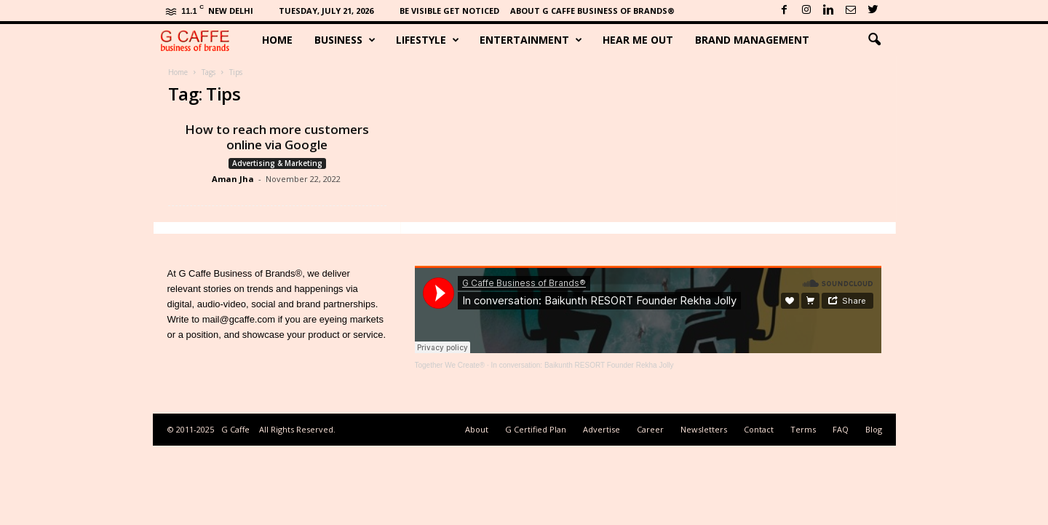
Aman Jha (233, 178)
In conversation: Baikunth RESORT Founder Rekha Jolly (582, 365)
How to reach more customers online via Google (277, 137)
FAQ (841, 429)
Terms (803, 429)
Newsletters (703, 429)
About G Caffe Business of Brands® (592, 10)
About (476, 429)
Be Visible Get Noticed (449, 10)
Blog (873, 429)
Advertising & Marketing (277, 163)
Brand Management (752, 40)
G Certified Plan (535, 429)
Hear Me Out (638, 40)
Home (277, 40)
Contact (759, 429)
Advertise (601, 429)
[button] (874, 40)
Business (345, 40)
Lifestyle (427, 40)
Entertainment (531, 40)
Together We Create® (450, 365)
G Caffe (235, 429)
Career (650, 429)
